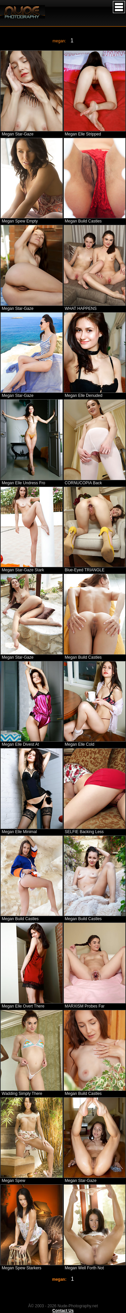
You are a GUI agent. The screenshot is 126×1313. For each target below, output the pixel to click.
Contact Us (63, 1310)
